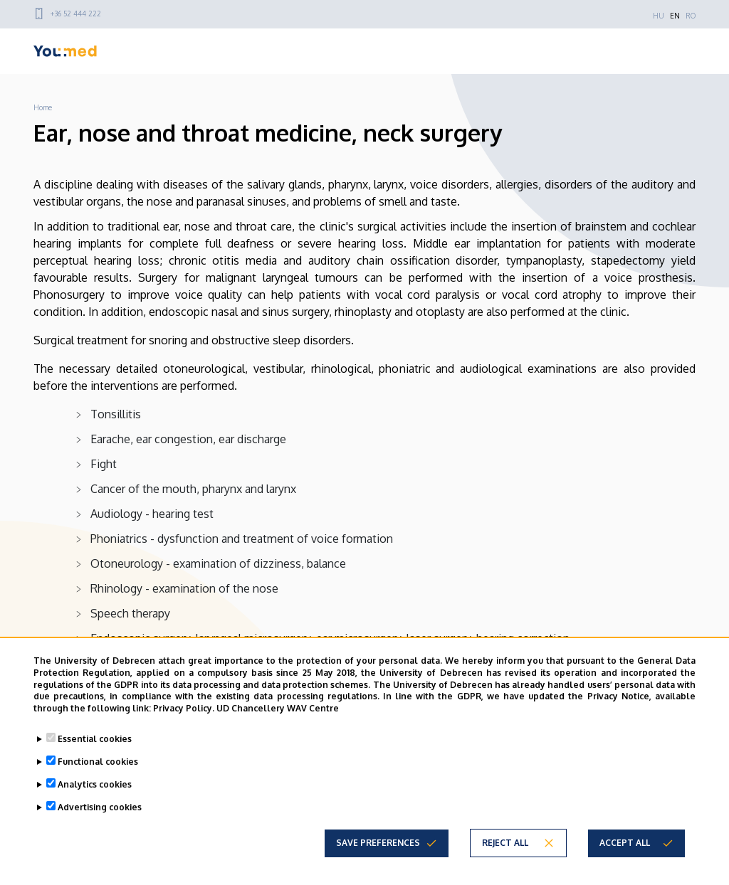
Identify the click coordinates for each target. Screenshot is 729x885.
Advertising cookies (100, 807)
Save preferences (378, 842)
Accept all (624, 842)
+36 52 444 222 (76, 13)
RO (691, 15)
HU (658, 15)
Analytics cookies (95, 784)
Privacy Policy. (183, 708)
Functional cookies (98, 761)
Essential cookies (95, 738)
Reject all (505, 842)
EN (675, 15)
